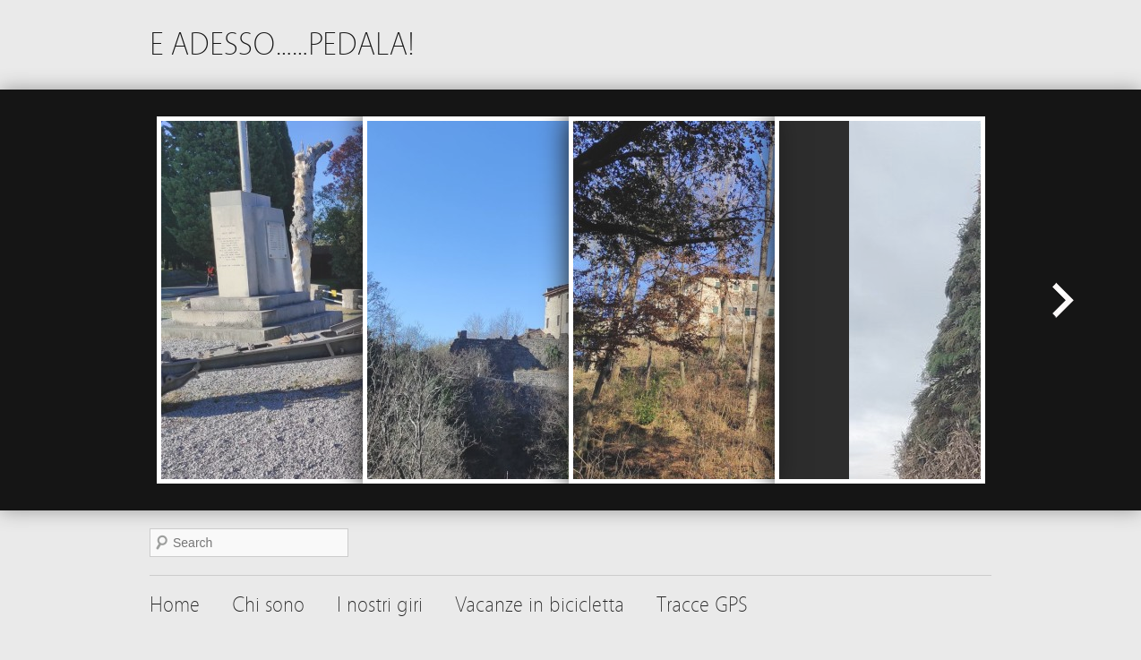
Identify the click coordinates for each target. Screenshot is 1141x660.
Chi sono (268, 605)
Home (175, 605)
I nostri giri (380, 605)
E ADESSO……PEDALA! (282, 44)
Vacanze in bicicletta (539, 605)
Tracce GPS (702, 605)
